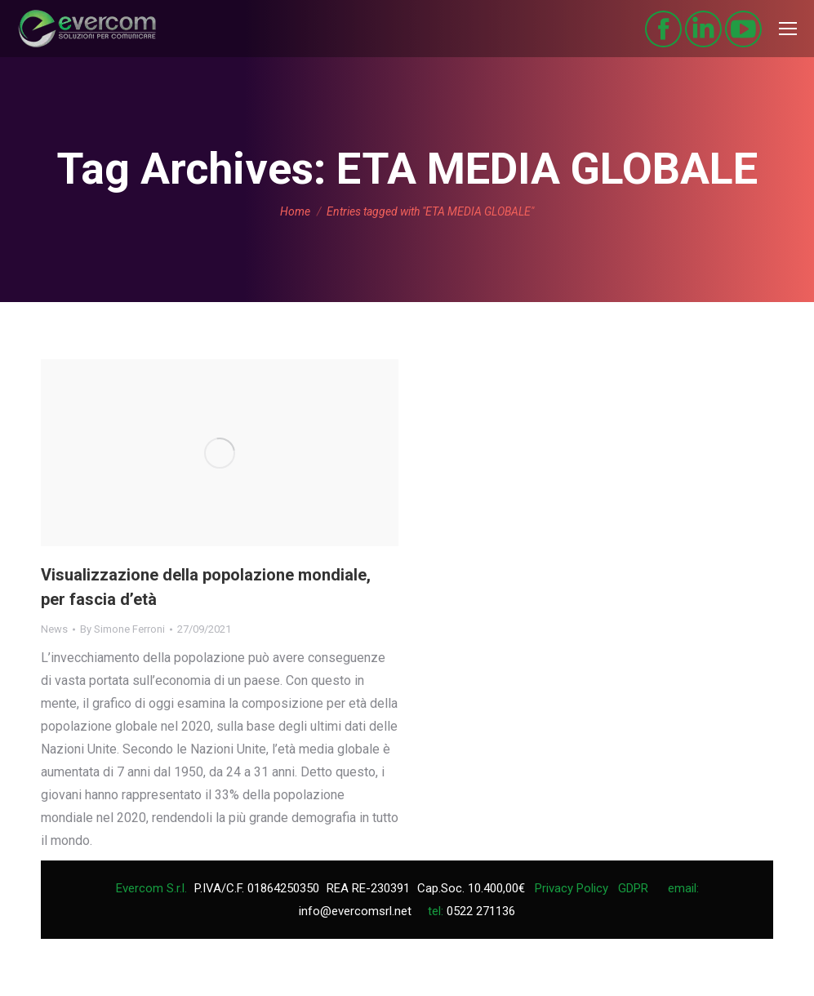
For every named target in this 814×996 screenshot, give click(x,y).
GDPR (633, 888)
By (122, 629)
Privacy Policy (571, 888)
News (54, 629)
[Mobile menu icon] (788, 28)
